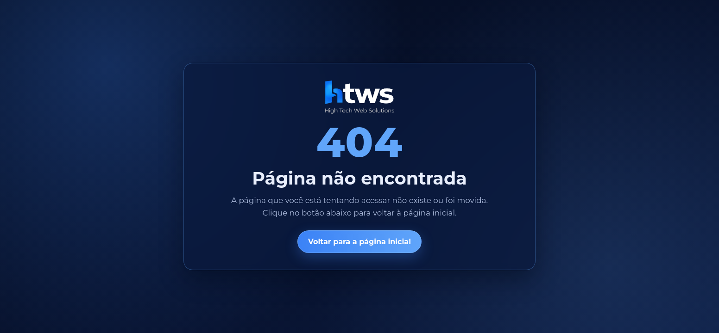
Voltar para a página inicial (359, 241)
